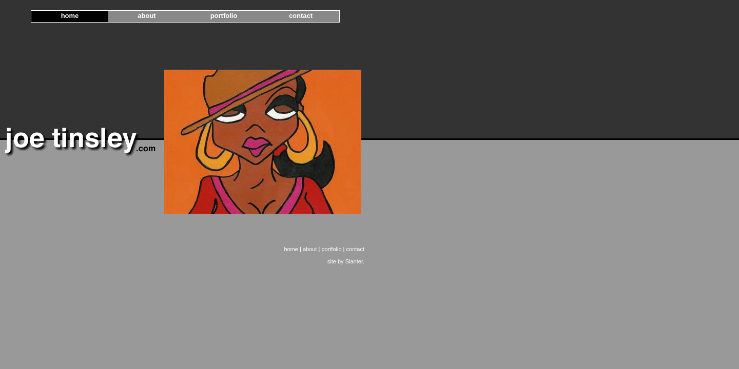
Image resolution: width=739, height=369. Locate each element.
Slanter (354, 261)
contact (301, 15)
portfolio (224, 15)
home (70, 15)
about (146, 15)
